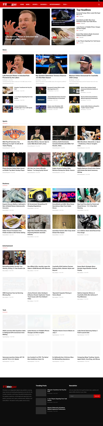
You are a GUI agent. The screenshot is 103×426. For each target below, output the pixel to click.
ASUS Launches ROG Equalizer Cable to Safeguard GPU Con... (62, 21)
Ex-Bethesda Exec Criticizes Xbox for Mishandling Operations (63, 352)
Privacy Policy (70, 422)
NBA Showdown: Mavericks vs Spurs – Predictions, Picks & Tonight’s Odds (88, 143)
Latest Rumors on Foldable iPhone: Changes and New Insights (38, 326)
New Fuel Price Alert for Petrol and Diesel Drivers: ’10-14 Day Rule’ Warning (87, 204)
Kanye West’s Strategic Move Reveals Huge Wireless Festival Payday (88, 263)
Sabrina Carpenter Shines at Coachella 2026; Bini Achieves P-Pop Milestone (88, 290)
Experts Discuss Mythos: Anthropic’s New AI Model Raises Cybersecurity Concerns (13, 204)
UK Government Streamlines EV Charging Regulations (37, 203)
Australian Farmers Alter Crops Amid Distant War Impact (63, 230)
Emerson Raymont (6, 146)
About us (77, 422)
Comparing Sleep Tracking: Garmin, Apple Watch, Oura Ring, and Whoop (87, 352)
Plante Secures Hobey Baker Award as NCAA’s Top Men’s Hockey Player (14, 167)
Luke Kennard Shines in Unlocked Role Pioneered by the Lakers (16, 77)
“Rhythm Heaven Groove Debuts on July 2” (62, 326)
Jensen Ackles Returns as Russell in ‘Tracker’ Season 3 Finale (90, 107)
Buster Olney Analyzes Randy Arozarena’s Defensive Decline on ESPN (87, 34)
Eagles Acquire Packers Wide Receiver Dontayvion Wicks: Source (63, 167)
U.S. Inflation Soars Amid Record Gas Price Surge (88, 230)
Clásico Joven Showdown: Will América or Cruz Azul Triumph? (55, 107)
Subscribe (97, 390)
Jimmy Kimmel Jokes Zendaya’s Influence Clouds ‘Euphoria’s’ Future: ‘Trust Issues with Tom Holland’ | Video (39, 291)
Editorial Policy (85, 422)
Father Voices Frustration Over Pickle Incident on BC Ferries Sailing (13, 230)
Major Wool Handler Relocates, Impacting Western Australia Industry (38, 230)
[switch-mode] (99, 0)
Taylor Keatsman (56, 24)
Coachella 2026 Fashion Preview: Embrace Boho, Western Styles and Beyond (62, 264)
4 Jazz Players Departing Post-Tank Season (88, 41)
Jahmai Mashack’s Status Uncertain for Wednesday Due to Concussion (56, 97)
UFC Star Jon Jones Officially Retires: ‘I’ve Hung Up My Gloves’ (38, 167)
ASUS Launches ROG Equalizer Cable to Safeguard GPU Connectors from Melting (14, 327)
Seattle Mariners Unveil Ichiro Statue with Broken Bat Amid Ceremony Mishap (88, 168)
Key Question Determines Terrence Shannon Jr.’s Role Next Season (48, 77)
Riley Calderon (6, 267)
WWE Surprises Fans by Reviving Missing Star (12, 290)
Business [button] (44, 4)
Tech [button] (65, 4)
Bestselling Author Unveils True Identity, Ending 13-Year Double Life (13, 263)
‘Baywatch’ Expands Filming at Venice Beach (63, 290)
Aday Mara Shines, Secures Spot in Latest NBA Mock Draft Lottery (38, 143)
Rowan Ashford (6, 208)
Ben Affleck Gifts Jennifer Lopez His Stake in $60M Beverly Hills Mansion (38, 263)
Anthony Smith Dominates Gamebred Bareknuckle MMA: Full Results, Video (63, 143)
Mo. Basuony (7, 42)
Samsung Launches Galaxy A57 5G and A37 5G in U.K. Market (14, 352)
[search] (98, 4)
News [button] (28, 4)
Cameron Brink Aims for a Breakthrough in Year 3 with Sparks (23, 107)
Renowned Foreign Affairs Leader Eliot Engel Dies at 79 (56, 88)
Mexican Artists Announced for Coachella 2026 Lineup (84, 77)
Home (22, 4)
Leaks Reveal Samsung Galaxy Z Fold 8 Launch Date (88, 326)
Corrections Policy (94, 422)
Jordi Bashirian (50, 91)
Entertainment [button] (55, 4)
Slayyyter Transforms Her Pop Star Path (63, 40)
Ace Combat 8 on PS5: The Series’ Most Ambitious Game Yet (37, 352)
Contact (63, 422)
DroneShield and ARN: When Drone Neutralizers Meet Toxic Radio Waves (86, 20)
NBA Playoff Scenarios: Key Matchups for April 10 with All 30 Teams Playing (14, 143)
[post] (26, 27)
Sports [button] (36, 4)
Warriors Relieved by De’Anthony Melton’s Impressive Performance (89, 97)
